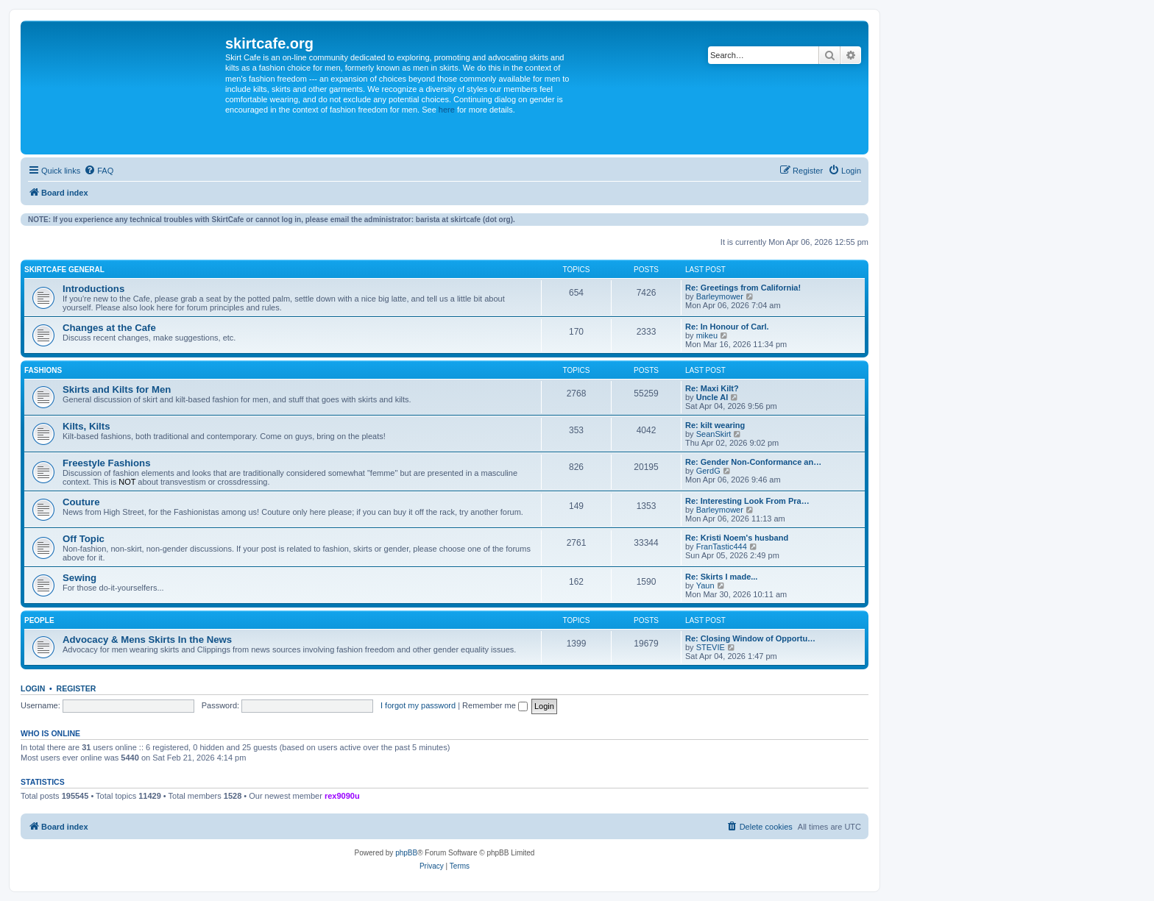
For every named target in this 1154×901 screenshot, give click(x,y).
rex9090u (342, 795)
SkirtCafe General (64, 270)
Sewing (79, 577)
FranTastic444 (721, 546)
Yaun (705, 585)
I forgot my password (418, 705)
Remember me (495, 705)
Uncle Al (712, 397)
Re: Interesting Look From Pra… (747, 500)
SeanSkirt (714, 434)
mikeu (707, 335)
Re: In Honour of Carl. (727, 326)
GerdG (708, 470)
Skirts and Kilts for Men (117, 389)
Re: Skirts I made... (721, 576)
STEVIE (710, 647)
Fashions (43, 370)
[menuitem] (98, 170)
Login (33, 688)
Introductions (93, 288)
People (39, 620)
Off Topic (84, 538)
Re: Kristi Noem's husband (736, 537)
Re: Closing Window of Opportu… (750, 638)
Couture (81, 502)
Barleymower (719, 296)
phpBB (406, 853)
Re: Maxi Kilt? (712, 388)
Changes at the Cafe (109, 327)
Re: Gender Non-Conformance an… (753, 461)
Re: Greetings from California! (743, 287)
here (447, 109)
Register (76, 688)
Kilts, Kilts (86, 426)
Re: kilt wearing (715, 425)
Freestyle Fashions (106, 463)
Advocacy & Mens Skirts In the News (147, 639)
